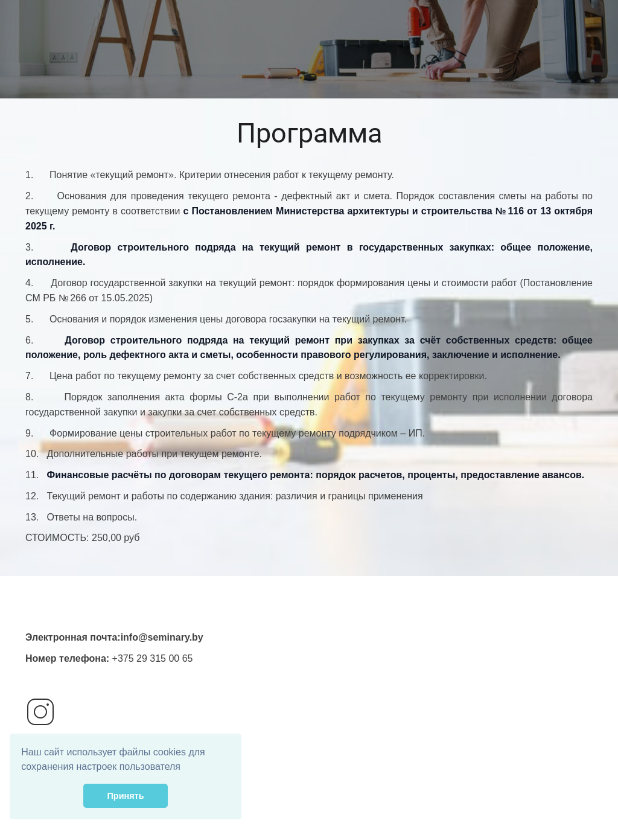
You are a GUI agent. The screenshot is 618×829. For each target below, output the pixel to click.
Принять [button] (125, 796)
